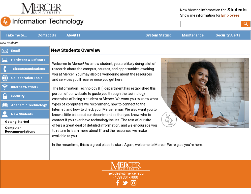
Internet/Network (24, 87)
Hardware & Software (28, 60)
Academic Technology (29, 105)
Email (15, 51)
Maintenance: (193, 35)
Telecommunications (28, 69)
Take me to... (16, 35)
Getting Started (17, 122)
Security (17, 96)
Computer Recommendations (20, 129)
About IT (74, 35)
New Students (9, 43)
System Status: (159, 35)
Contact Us (47, 35)
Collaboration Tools (26, 78)
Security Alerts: (229, 35)
